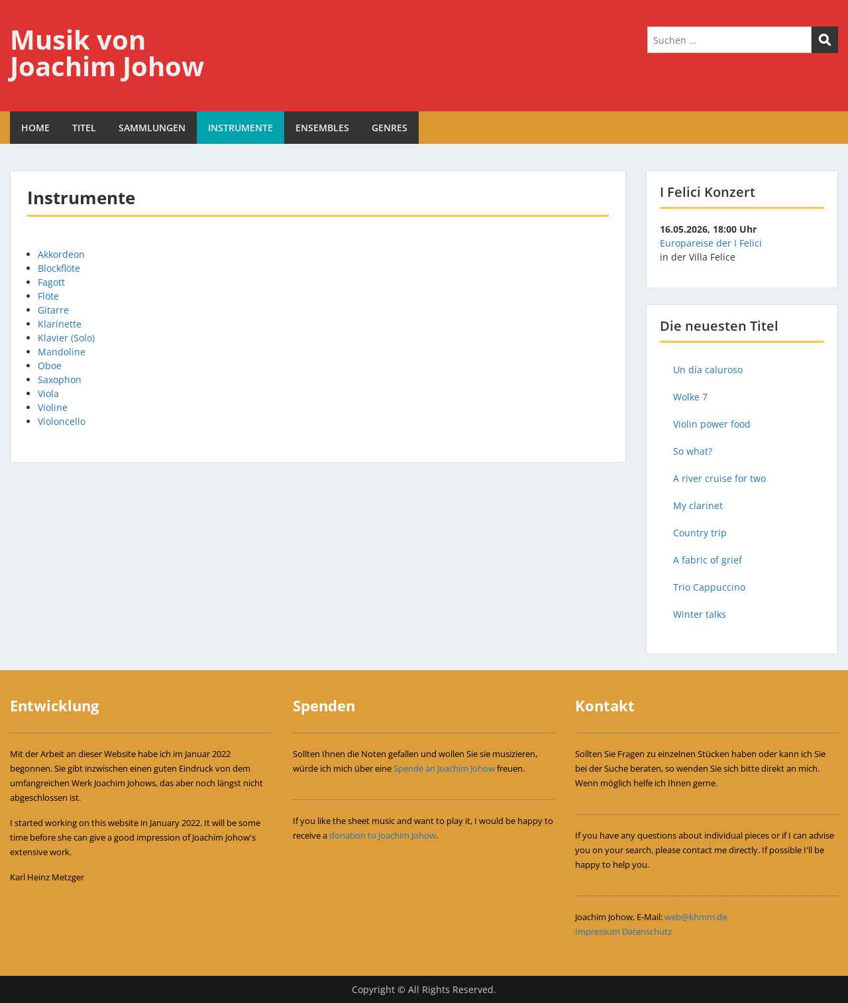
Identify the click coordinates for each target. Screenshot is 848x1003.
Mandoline (61, 351)
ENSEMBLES (322, 127)
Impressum (597, 931)
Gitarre (53, 310)
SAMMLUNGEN (152, 127)
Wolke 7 (690, 396)
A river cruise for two (719, 478)
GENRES (389, 127)
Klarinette (59, 324)
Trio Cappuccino (709, 587)
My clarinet (698, 505)
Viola (48, 393)
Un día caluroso (708, 369)
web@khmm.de (695, 917)
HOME (35, 127)
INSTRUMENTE (240, 127)
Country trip (700, 532)
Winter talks (699, 614)
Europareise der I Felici (711, 243)
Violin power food (712, 424)
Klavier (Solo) (66, 337)
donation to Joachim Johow (382, 835)
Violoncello (61, 421)
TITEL (84, 127)
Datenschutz (647, 931)
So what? (692, 451)
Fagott (51, 282)
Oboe (50, 365)
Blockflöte (59, 268)
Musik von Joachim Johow (107, 52)
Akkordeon (61, 254)
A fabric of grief (707, 560)
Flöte (48, 296)
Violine (53, 407)
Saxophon (59, 379)
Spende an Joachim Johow (444, 768)
